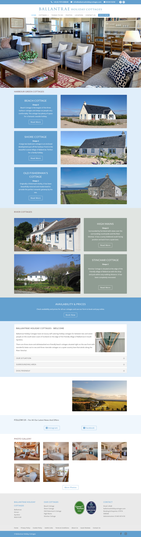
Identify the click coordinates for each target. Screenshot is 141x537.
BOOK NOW (110, 2)
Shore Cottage (49, 509)
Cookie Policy (37, 528)
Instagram (53, 428)
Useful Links (49, 528)
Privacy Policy (25, 528)
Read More (36, 122)
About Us (75, 528)
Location (79, 15)
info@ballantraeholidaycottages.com (87, 2)
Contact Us (91, 15)
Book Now (103, 15)
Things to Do (57, 15)
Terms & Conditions (62, 528)
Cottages (43, 15)
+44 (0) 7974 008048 (61, 2)
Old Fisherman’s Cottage (52, 511)
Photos (69, 15)
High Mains (48, 514)
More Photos (70, 487)
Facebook (90, 428)
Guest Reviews (85, 528)
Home (33, 15)
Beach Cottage (49, 506)
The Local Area (99, 406)
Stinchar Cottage (50, 516)
